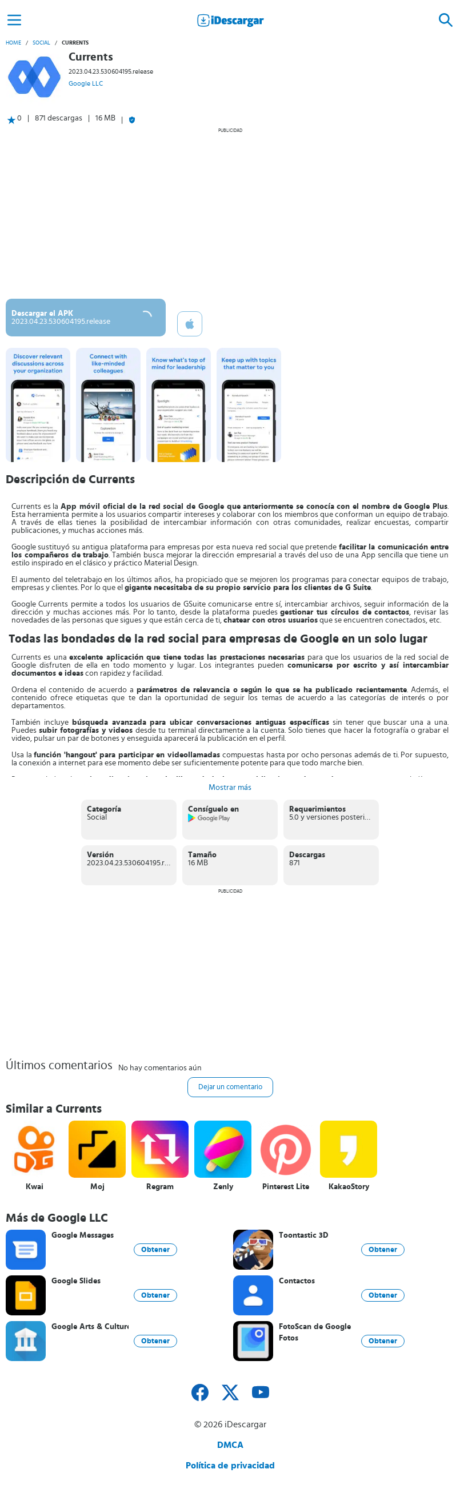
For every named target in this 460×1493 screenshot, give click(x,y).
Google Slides (76, 1281)
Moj (97, 1187)
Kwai (34, 1187)
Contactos (297, 1281)
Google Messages (82, 1235)
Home (13, 43)
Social (41, 43)
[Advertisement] (230, 213)
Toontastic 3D (304, 1235)
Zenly (223, 1187)
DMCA (230, 1445)
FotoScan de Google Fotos (315, 1332)
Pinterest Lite (285, 1187)
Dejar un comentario (230, 1087)
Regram (160, 1187)
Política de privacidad (230, 1465)
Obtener (155, 1250)
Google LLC (86, 83)
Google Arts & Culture (90, 1327)
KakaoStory (349, 1187)
